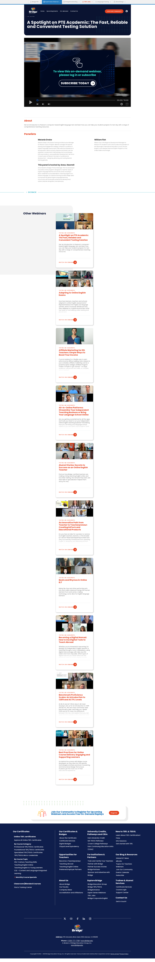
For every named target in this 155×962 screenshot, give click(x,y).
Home (47, 12)
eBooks (119, 867)
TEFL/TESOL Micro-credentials (26, 861)
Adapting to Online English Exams (72, 299)
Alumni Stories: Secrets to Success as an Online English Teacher (73, 473)
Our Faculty (63, 893)
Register (114, 819)
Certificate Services (67, 847)
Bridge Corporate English (98, 904)
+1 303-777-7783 (73, 947)
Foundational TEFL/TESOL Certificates (29, 855)
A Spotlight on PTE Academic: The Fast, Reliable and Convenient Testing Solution (74, 243)
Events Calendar (122, 878)
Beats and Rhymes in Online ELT (73, 587)
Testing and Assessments (67, 239)
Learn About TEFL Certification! (128, 841)
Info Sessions (121, 847)
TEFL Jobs (86, 2)
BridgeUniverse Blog (70, 2)
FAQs (118, 844)
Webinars (120, 872)
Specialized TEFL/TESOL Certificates (28, 858)
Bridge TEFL (34, 2)
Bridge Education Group (97, 890)
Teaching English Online (23, 871)
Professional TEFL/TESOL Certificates (28, 853)
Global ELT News (122, 864)
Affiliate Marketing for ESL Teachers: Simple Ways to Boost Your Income (72, 358)
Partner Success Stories (97, 872)
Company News (65, 896)
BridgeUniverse (94, 896)
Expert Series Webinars (51, 2)
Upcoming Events (56, 12)
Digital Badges (65, 849)
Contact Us (78, 12)
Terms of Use (114, 960)
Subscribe (120, 881)
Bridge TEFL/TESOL (95, 893)
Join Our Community (124, 875)
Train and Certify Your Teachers (100, 867)
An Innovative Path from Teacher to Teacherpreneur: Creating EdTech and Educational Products (73, 532)
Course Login (121, 895)
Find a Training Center (23, 893)
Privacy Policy (124, 960)
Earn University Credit (96, 844)
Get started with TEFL (124, 849)
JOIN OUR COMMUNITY (114, 12)
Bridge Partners (94, 875)
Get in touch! (121, 907)
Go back (32, 198)
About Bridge (118, 2)
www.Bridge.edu (87, 947)
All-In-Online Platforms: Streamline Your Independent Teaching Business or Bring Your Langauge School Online (74, 417)
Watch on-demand (67, 268)
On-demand (68, 12)
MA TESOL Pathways (95, 847)
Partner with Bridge (95, 870)
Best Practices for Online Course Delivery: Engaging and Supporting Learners (74, 760)
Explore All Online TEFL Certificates (27, 846)
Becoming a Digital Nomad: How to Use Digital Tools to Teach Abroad (73, 645)
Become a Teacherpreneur (70, 867)
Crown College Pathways (98, 849)
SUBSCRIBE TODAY (75, 89)
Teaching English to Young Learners (28, 873)
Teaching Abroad (66, 870)
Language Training (102, 2)
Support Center (122, 898)
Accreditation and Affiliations (71, 898)
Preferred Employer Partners (70, 875)
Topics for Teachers (124, 870)
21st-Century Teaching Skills (25, 868)
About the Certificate (67, 844)
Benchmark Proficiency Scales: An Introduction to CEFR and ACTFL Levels (72, 703)
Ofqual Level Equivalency (69, 852)
